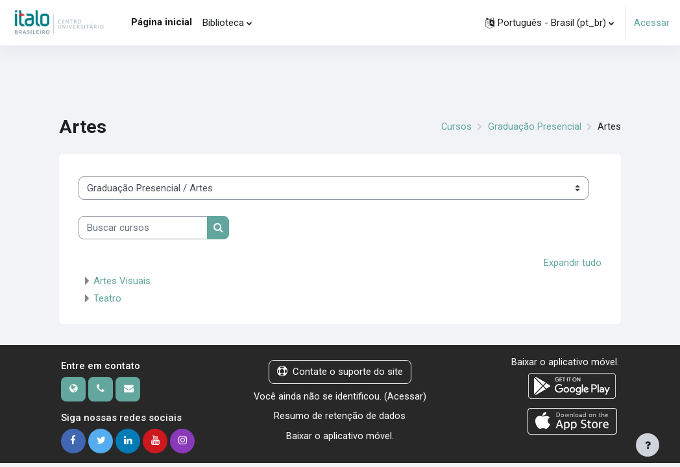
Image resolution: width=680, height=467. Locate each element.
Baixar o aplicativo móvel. (340, 450)
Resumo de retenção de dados (340, 430)
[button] (549, 22)
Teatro (107, 298)
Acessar (652, 23)
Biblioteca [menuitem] (223, 23)
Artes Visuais (122, 281)
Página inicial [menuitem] (161, 22)
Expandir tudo (572, 263)
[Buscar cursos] (143, 227)
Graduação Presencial (534, 127)
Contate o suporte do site (340, 371)
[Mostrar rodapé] (647, 445)
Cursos (456, 127)
